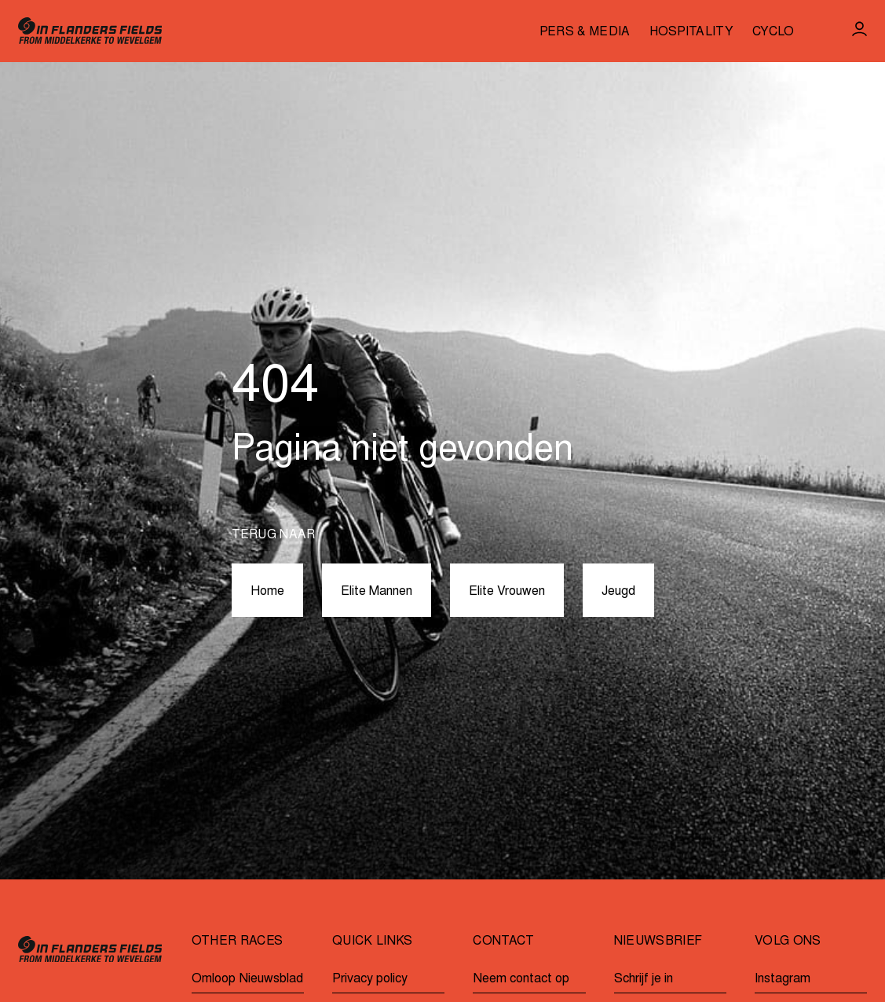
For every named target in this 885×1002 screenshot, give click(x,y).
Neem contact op (521, 979)
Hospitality (691, 33)
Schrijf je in (643, 979)
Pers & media (585, 33)
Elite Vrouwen (507, 591)
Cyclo (773, 33)
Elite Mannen (376, 591)
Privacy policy (370, 979)
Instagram (782, 979)
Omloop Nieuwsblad (247, 979)
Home (267, 591)
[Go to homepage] (90, 30)
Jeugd (618, 591)
